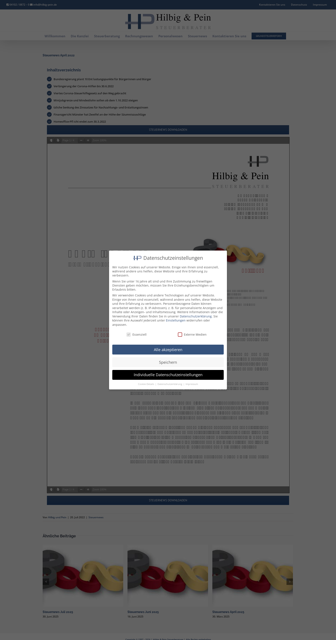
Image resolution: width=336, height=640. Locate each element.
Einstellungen (176, 316)
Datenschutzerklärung (196, 312)
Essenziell (136, 330)
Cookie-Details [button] (146, 380)
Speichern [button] (168, 358)
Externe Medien (192, 330)
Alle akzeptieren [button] (168, 345)
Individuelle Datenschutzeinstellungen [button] (168, 370)
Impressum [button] (192, 380)
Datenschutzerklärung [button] (170, 380)
